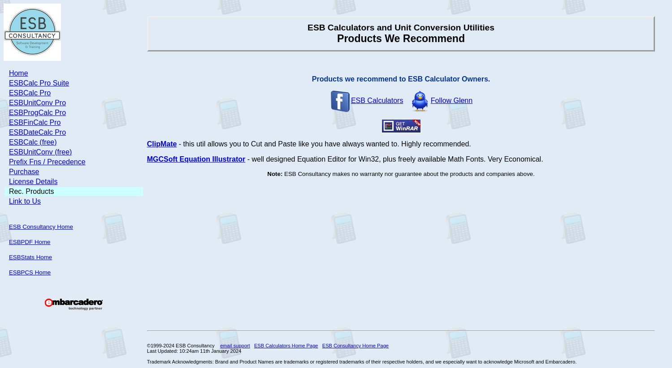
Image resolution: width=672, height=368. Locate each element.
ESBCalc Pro (30, 93)
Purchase (24, 171)
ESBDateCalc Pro (37, 132)
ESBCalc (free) (33, 142)
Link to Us (25, 201)
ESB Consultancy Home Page (355, 345)
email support (235, 345)
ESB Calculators (366, 100)
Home (18, 73)
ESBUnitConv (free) (40, 152)
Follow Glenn (441, 100)
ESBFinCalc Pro (35, 122)
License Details (33, 181)
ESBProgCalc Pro (37, 112)
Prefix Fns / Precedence (47, 162)
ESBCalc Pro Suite (39, 83)
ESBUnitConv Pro (37, 103)
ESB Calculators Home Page (286, 345)
